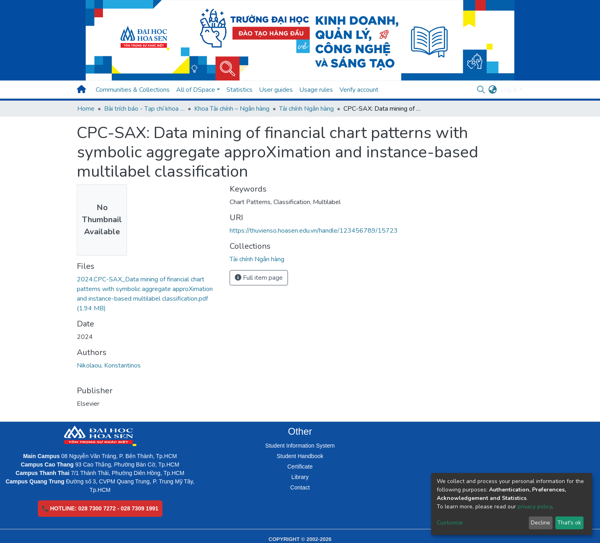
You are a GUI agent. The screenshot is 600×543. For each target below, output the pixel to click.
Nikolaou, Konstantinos (109, 365)
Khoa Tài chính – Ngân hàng (231, 108)
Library (300, 477)
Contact (300, 487)
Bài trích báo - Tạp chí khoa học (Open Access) (144, 108)
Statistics (239, 89)
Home (86, 108)
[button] (493, 90)
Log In (509, 89)
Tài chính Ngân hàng (306, 108)
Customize (450, 522)
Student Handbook (300, 456)
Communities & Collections (133, 89)
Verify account (358, 89)
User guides (276, 89)
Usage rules (316, 89)
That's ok (569, 522)
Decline (540, 522)
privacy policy (535, 506)
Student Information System (300, 445)
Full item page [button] (259, 277)
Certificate (299, 466)
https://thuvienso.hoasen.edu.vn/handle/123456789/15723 (314, 230)
